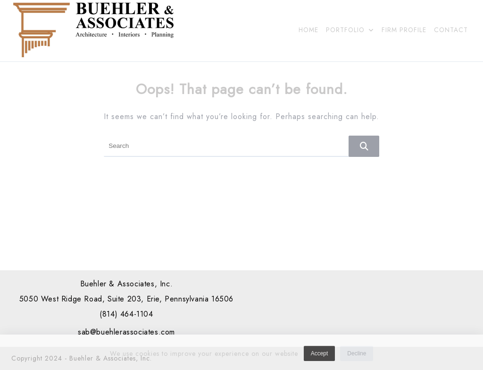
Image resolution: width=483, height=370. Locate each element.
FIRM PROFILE (404, 29)
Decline (356, 356)
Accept (319, 356)
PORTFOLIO (350, 29)
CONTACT (451, 29)
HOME (308, 29)
